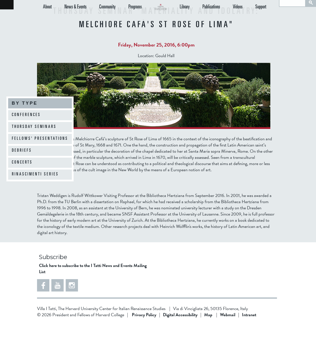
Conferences (26, 115)
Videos (246, 16)
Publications (223, 16)
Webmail (227, 354)
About (47, 16)
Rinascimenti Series (35, 174)
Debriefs (22, 150)
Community (99, 16)
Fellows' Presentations (40, 139)
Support (264, 16)
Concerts (22, 162)
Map (208, 354)
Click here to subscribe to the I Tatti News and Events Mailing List (93, 308)
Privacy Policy (144, 354)
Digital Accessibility (180, 354)
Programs (122, 16)
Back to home (7, 4)
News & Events (71, 16)
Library (201, 16)
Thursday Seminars (34, 127)
